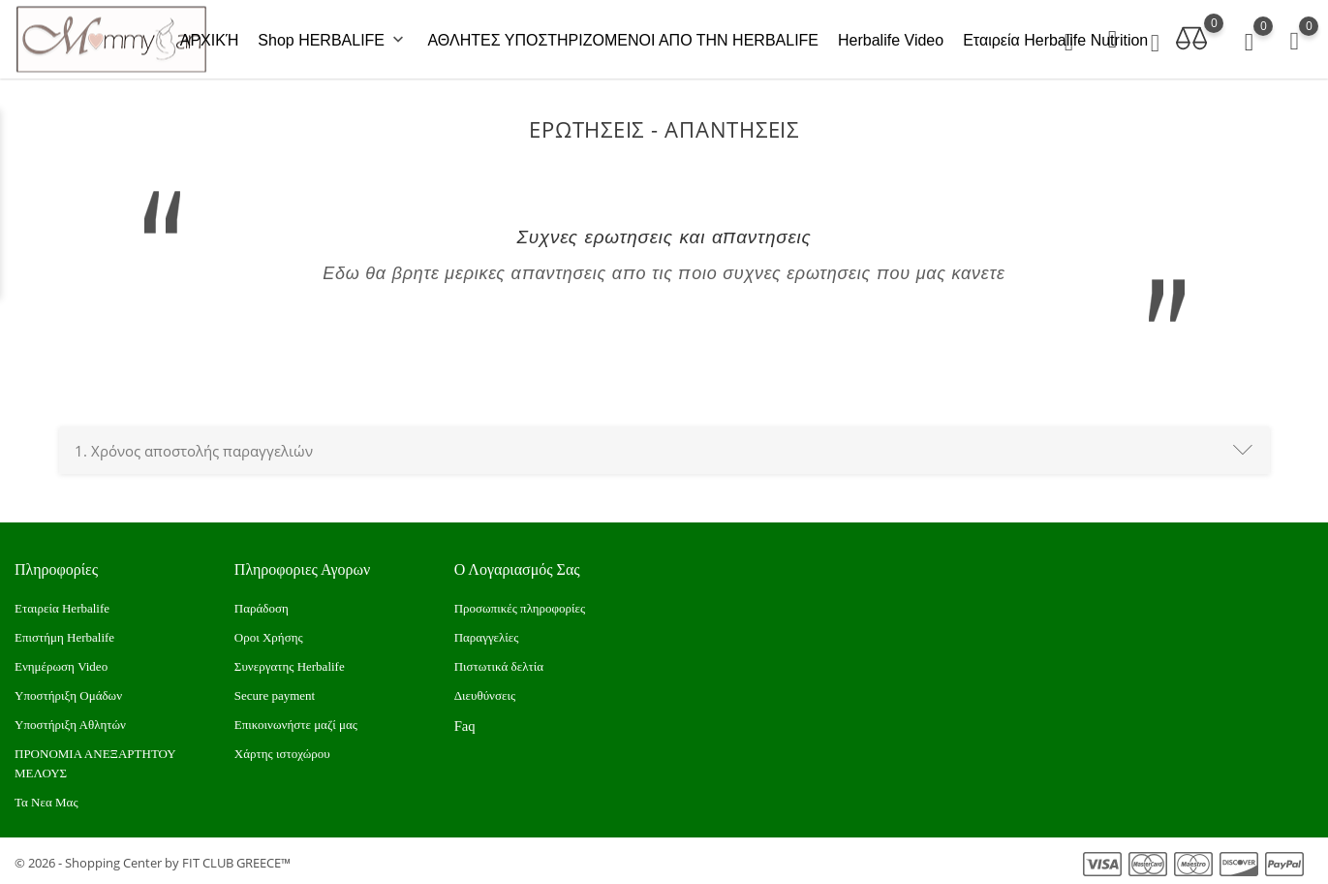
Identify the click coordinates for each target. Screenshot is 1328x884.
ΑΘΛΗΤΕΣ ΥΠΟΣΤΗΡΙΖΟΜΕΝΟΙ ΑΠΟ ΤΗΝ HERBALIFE (622, 38)
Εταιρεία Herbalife (62, 605)
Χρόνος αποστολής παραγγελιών (194, 447)
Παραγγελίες (486, 634)
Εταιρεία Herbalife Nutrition (1055, 38)
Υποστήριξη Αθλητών (70, 721)
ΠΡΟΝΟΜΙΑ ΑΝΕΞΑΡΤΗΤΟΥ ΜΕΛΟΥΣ (95, 760)
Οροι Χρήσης (268, 634)
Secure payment (274, 692)
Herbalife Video (890, 38)
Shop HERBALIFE (333, 38)
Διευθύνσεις (484, 692)
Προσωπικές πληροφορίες (520, 605)
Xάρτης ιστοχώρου (282, 750)
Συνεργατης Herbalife (289, 663)
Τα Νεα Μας (46, 799)
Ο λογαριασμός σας (517, 565)
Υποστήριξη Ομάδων (68, 692)
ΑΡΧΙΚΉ (209, 38)
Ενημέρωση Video (61, 663)
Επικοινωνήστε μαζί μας (295, 721)
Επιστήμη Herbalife (64, 634)
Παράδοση (261, 605)
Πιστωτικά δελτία (498, 663)
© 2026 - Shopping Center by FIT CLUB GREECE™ (153, 859)
